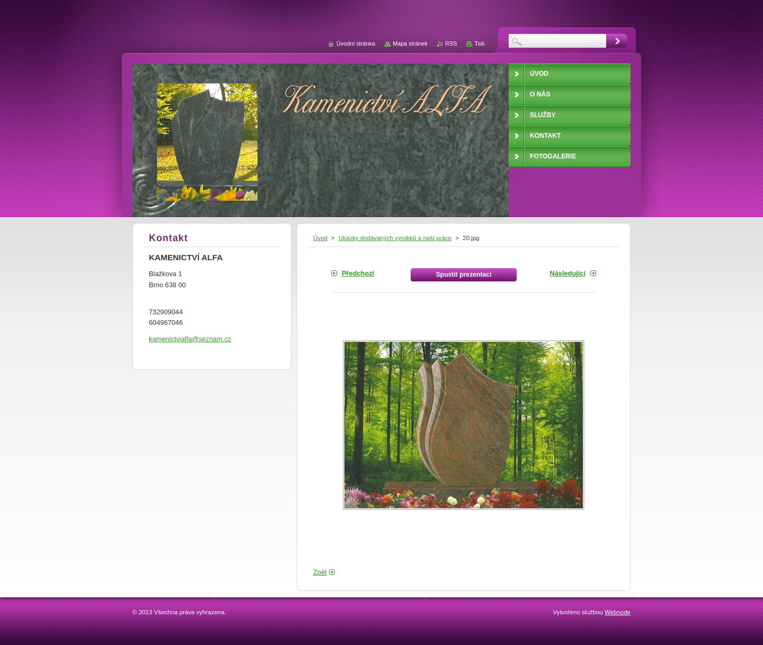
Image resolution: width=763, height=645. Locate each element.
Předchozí (358, 273)
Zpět (320, 572)
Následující (567, 273)
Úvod (320, 238)
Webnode (618, 612)
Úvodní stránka (355, 43)
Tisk (479, 43)
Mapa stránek (410, 43)
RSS (451, 43)
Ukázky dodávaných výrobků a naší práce (395, 238)
